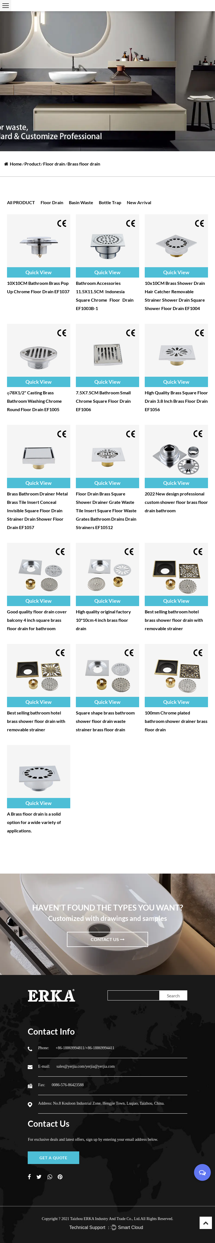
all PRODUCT (21, 202)
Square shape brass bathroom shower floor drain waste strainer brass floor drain (105, 721)
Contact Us (108, 939)
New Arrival (139, 202)
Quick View (38, 272)
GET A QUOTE (53, 1157)
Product (32, 163)
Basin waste (81, 202)
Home (16, 163)
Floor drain (54, 163)
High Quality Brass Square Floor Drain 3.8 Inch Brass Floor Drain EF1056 (176, 401)
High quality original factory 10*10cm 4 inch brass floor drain (103, 620)
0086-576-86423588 (68, 1085)
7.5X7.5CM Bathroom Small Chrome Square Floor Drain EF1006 (103, 401)
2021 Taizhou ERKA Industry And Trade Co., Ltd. (101, 1219)
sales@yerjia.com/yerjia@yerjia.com (86, 1066)
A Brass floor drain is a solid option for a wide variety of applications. (34, 822)
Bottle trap (110, 202)
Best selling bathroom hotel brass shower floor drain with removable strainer (174, 620)
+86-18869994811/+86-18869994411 (85, 1048)
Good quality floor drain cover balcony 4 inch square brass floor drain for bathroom (37, 620)
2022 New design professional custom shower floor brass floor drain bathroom (176, 502)
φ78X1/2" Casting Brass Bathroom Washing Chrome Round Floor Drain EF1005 (34, 401)
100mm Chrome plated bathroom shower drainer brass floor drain (176, 721)
